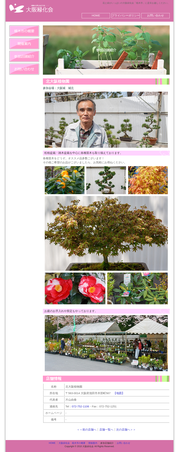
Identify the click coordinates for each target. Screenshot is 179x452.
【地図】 (119, 393)
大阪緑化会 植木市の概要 (72, 443)
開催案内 (92, 443)
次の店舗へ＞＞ (126, 429)
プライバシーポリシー (126, 15)
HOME (96, 15)
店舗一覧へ (106, 429)
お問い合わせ (155, 15)
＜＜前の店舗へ (86, 429)
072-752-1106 (80, 406)
